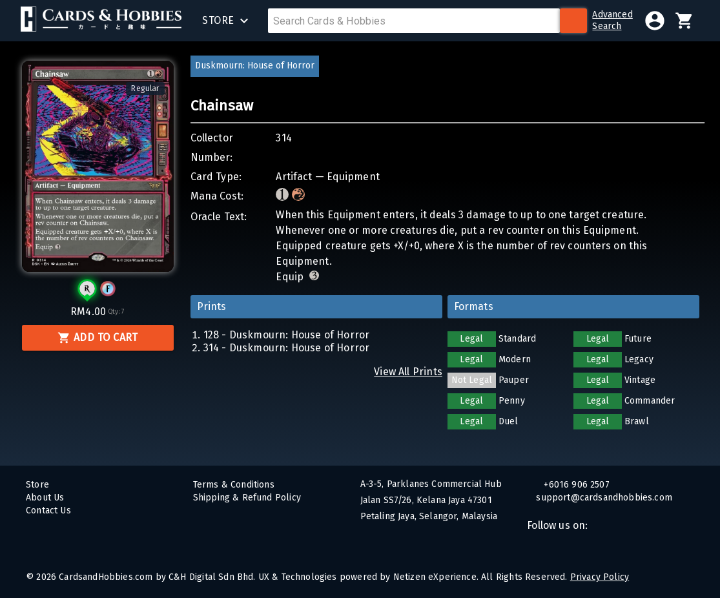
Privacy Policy (599, 577)
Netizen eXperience (435, 577)
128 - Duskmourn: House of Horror (286, 335)
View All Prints (408, 372)
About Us (45, 497)
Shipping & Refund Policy (247, 497)
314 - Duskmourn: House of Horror (286, 348)
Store (37, 484)
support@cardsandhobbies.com (610, 497)
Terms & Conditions (233, 484)
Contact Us (48, 510)
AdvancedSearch (612, 20)
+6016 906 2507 (575, 484)
